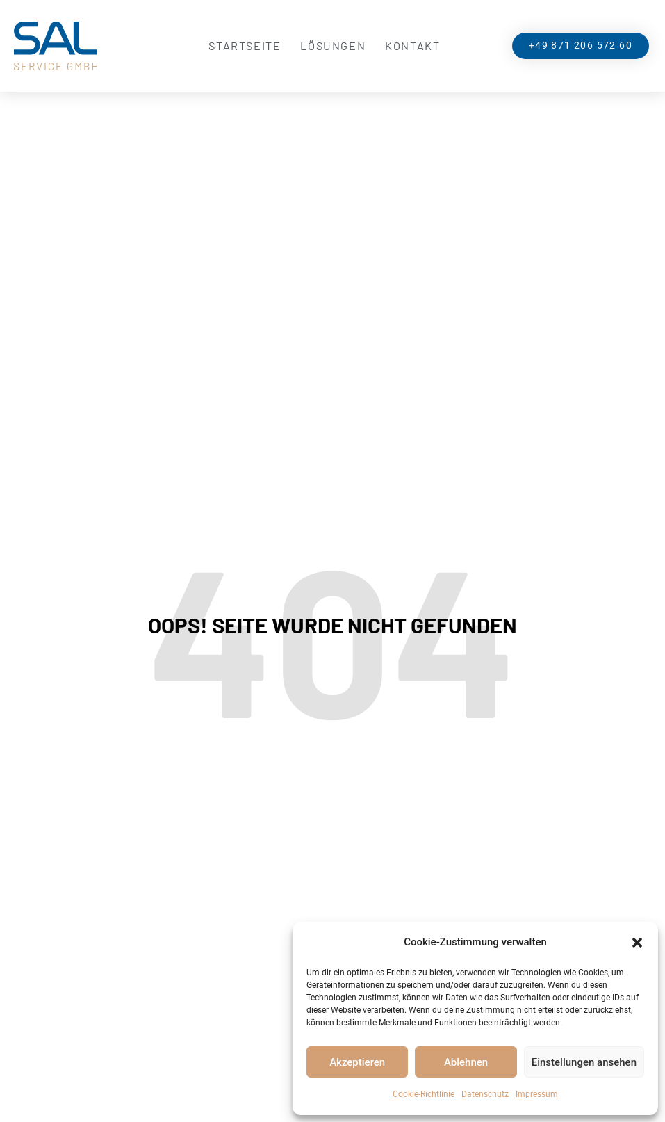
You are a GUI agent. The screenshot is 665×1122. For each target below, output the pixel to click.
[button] (637, 943)
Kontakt (412, 45)
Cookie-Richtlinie (423, 1094)
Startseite (244, 45)
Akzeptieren (357, 1062)
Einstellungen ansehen (584, 1062)
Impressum (537, 1094)
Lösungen (333, 45)
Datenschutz (485, 1094)
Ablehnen (466, 1062)
